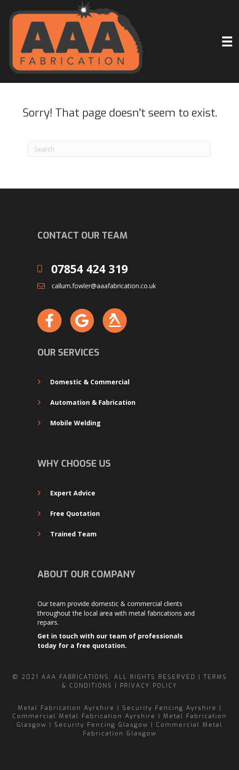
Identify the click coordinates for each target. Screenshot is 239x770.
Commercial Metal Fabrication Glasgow (153, 729)
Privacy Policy (148, 685)
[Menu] (227, 41)
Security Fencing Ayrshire (169, 708)
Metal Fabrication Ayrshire (66, 708)
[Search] (119, 149)
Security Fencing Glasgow (101, 725)
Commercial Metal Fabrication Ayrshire (84, 716)
